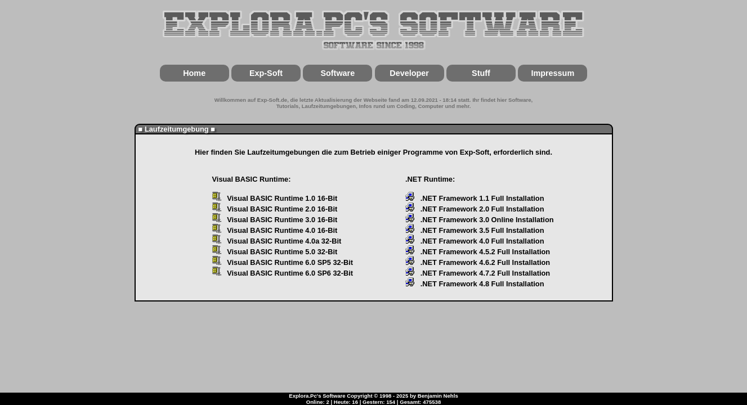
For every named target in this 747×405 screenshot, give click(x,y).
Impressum (552, 73)
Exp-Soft (266, 73)
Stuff (481, 73)
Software (337, 73)
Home (194, 73)
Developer (409, 73)
